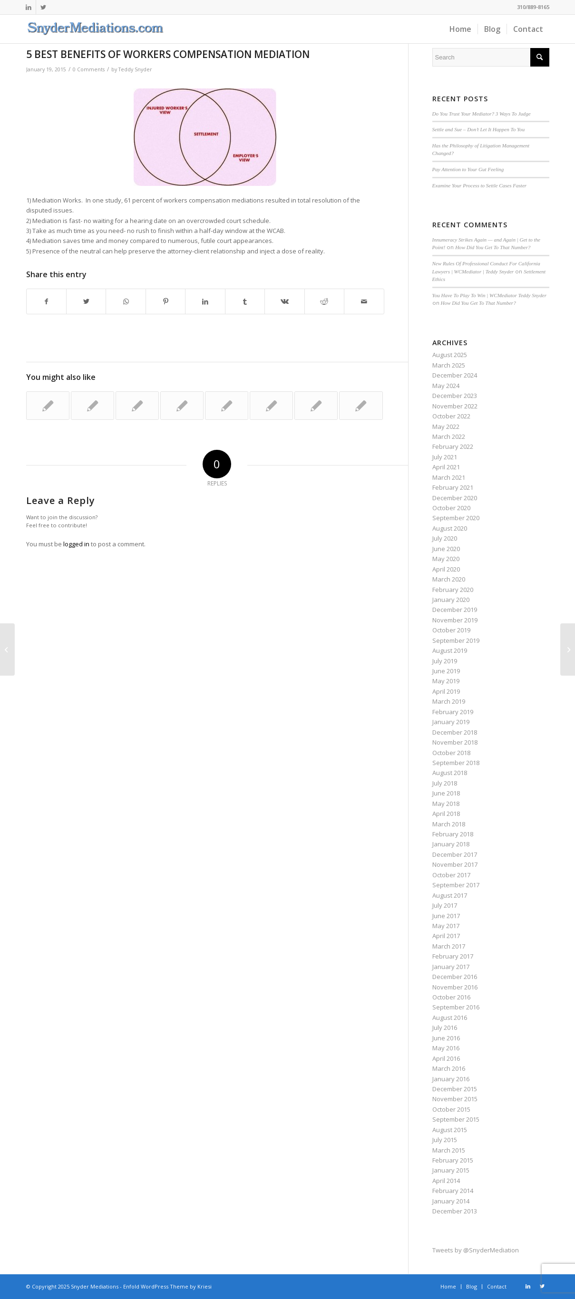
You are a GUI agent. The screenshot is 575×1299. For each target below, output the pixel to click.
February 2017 (452, 956)
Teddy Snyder (135, 69)
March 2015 (448, 1150)
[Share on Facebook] (46, 301)
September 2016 (455, 1007)
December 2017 (454, 854)
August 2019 (449, 650)
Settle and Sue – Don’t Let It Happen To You (478, 129)
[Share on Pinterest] (165, 301)
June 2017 (446, 915)
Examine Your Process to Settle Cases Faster (479, 185)
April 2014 (446, 1180)
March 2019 (448, 701)
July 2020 (444, 538)
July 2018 (444, 783)
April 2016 (446, 1058)
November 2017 (455, 864)
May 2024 (445, 385)
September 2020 (455, 518)
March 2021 (448, 477)
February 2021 (452, 487)
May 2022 (445, 426)
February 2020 (452, 589)
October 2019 (451, 630)
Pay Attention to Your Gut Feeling (468, 169)
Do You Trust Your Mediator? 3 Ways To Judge (481, 113)
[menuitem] (460, 29)
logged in (76, 544)
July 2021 (444, 457)
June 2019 (446, 671)
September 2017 (455, 885)
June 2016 (446, 1038)
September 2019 (455, 640)
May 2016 (445, 1048)
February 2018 (452, 834)
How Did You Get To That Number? (492, 247)
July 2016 (444, 1027)
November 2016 (455, 987)
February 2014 (452, 1190)
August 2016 (449, 1017)
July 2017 (444, 905)
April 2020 (446, 569)
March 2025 (448, 365)
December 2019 (454, 609)
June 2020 (446, 548)
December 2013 (454, 1211)
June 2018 (446, 793)
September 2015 (455, 1119)
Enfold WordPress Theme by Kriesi (167, 1286)
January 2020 (450, 599)
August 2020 (449, 528)
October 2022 (451, 416)
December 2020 (454, 498)
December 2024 (454, 375)
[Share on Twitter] (86, 301)
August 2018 (449, 772)
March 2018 (448, 824)
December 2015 (454, 1089)
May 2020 (445, 558)
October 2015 (451, 1109)
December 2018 (454, 732)
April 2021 (446, 467)
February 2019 (452, 712)
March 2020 (448, 579)
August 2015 (449, 1129)
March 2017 (448, 946)
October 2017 (451, 875)
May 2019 (445, 681)
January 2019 (450, 721)
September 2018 (455, 762)
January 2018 (450, 844)
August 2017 (449, 895)
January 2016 (450, 1079)
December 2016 (454, 976)
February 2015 (452, 1160)
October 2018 (451, 752)
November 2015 (455, 1099)
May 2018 (445, 803)
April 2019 (446, 691)
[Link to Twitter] (43, 7)
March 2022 (448, 436)
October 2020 (451, 508)
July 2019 (444, 661)
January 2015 (450, 1170)
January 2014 (450, 1201)
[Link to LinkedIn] (29, 7)
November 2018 (455, 742)
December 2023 (454, 395)
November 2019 (455, 620)
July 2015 (444, 1139)
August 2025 (449, 354)
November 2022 (455, 406)
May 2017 (445, 925)
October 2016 (451, 997)
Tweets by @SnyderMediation (475, 1250)
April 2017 (446, 935)
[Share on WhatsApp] (125, 301)
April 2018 (446, 813)
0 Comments (89, 69)
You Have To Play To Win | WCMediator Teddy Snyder (489, 295)
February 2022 (452, 446)
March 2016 (448, 1068)
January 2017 (450, 966)
